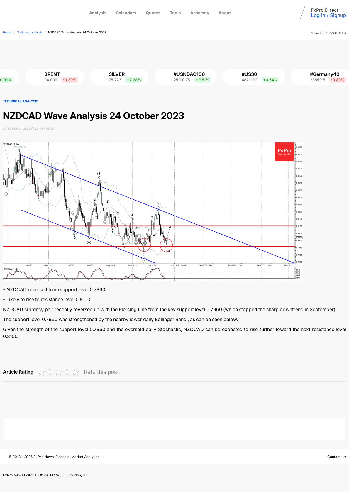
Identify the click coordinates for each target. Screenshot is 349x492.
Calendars (126, 12)
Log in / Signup (328, 15)
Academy (199, 12)
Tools (175, 12)
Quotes (153, 12)
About (224, 12)
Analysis (97, 12)
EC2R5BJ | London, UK (69, 475)
